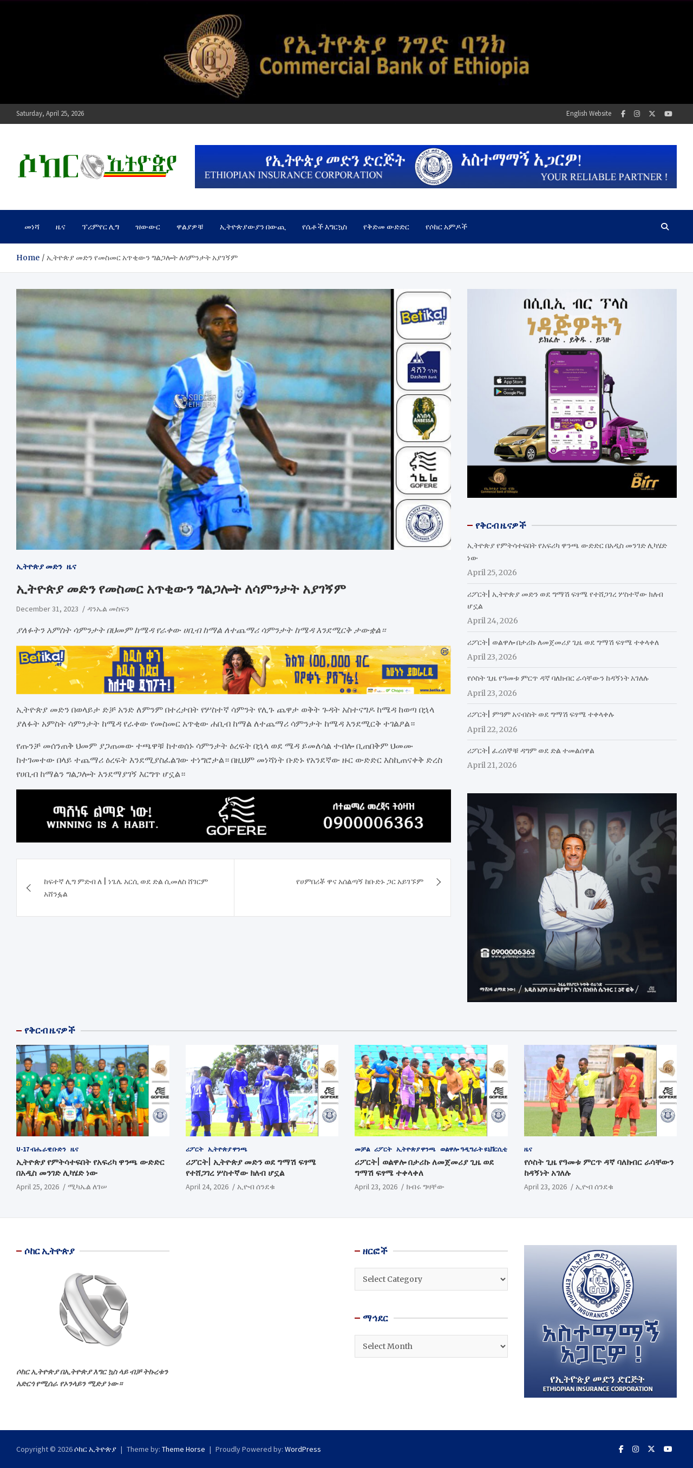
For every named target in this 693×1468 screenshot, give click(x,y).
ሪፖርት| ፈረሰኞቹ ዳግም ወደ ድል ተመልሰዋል (530, 750)
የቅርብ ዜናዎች (49, 1030)
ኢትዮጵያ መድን (39, 566)
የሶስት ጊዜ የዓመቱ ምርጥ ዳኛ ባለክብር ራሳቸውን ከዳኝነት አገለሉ (558, 678)
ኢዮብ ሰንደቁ (256, 1186)
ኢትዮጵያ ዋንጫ (227, 1149)
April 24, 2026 (207, 1186)
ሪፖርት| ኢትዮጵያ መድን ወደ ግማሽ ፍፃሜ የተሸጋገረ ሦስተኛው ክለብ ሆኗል (251, 1167)
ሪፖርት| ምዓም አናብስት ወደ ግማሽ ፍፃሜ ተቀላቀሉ (540, 714)
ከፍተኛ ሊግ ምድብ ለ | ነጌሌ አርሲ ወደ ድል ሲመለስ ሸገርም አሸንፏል (126, 887)
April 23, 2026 (376, 1186)
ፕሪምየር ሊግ (100, 227)
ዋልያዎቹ (190, 227)
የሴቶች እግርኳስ (324, 227)
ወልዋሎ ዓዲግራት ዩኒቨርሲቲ (473, 1149)
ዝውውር (147, 227)
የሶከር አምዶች (446, 227)
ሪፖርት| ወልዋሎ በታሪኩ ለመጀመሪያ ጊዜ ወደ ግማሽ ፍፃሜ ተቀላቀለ (563, 642)
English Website (588, 113)
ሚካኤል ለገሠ (87, 1186)
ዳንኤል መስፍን (108, 609)
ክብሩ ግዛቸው (425, 1186)
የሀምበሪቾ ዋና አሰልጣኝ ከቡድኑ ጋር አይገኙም (359, 881)
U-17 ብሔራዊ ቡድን (41, 1149)
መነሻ (32, 227)
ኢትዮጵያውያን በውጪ (253, 227)
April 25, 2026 (37, 1186)
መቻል (362, 1149)
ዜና (61, 227)
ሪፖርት (195, 1149)
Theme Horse (183, 1449)
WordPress (303, 1449)
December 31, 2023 (47, 609)
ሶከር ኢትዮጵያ (95, 1449)
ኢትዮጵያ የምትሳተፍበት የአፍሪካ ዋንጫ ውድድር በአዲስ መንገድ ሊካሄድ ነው (90, 1167)
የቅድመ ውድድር (386, 227)
